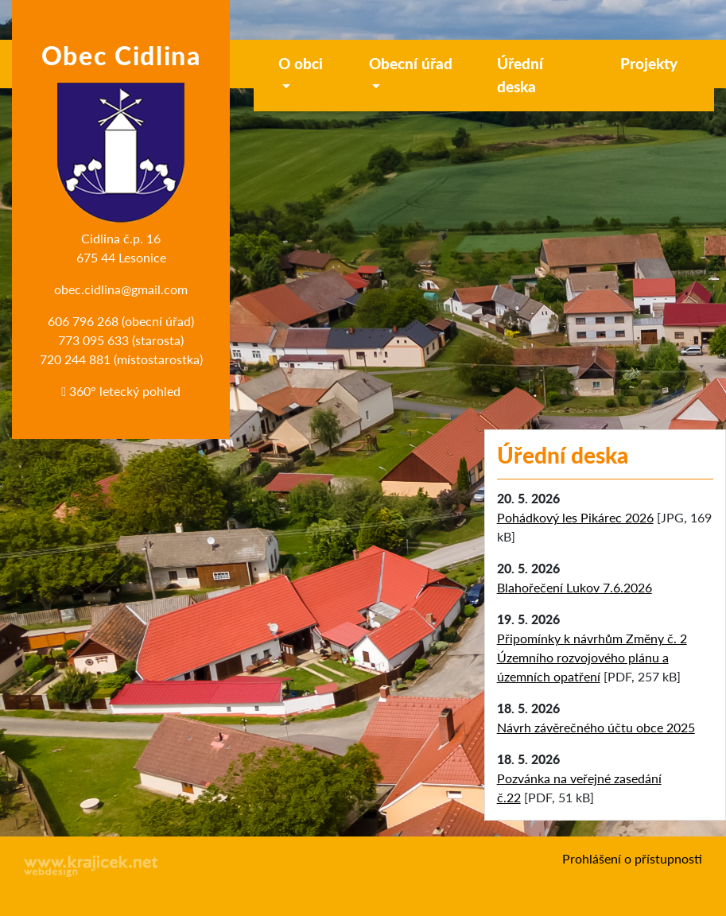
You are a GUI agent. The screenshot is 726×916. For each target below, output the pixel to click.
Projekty (648, 63)
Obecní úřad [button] (410, 63)
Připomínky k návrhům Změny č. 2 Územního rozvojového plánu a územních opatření (592, 657)
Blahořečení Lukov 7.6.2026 (574, 587)
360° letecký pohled (121, 391)
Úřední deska (520, 74)
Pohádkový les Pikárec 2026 (575, 517)
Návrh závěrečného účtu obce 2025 (596, 727)
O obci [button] (300, 63)
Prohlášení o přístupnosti (632, 858)
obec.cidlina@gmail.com (121, 289)
